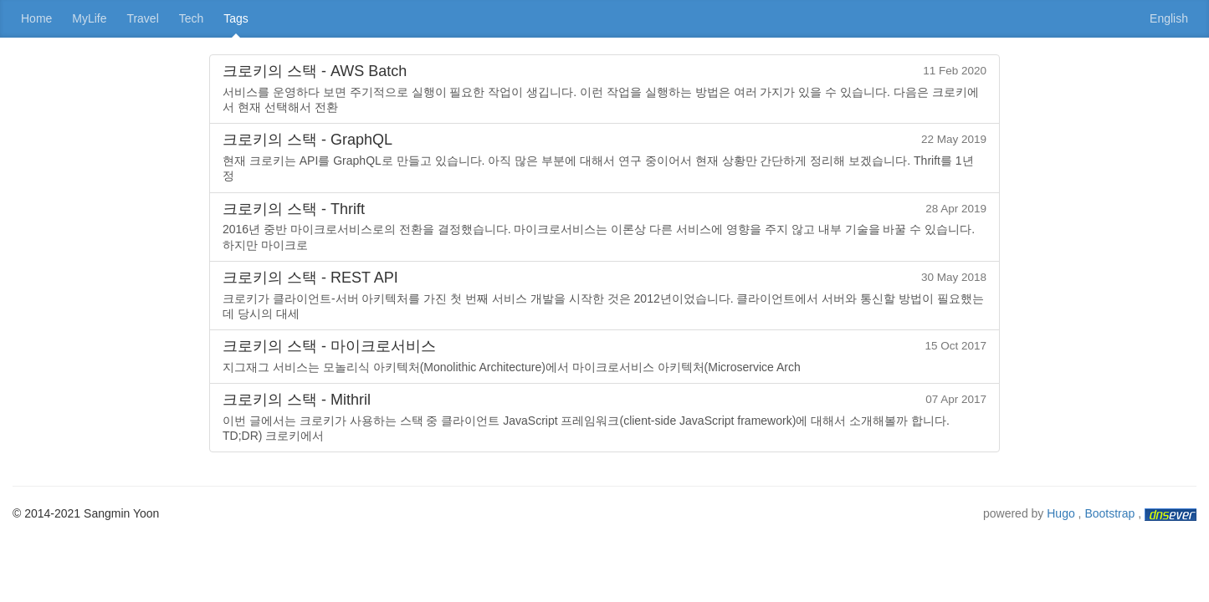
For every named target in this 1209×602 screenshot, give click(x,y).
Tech (191, 18)
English (1169, 18)
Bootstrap (1109, 513)
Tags (235, 18)
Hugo (1060, 513)
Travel (142, 18)
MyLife (89, 18)
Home (36, 18)
